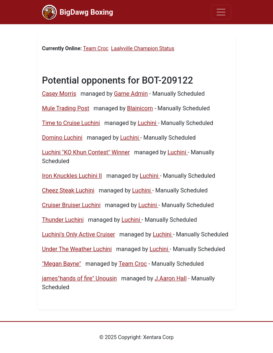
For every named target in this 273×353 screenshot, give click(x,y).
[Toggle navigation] (221, 12)
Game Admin (131, 93)
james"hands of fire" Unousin (79, 278)
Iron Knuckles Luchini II (72, 175)
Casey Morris (59, 93)
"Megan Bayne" (61, 263)
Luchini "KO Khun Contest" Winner (86, 152)
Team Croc (95, 48)
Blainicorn (140, 108)
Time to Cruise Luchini (71, 122)
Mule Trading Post (65, 108)
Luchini (148, 122)
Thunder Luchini (63, 219)
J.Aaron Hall (171, 278)
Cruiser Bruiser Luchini (71, 205)
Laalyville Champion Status (142, 48)
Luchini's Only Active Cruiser (78, 234)
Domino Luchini (62, 137)
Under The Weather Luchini (77, 249)
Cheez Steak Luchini (68, 190)
